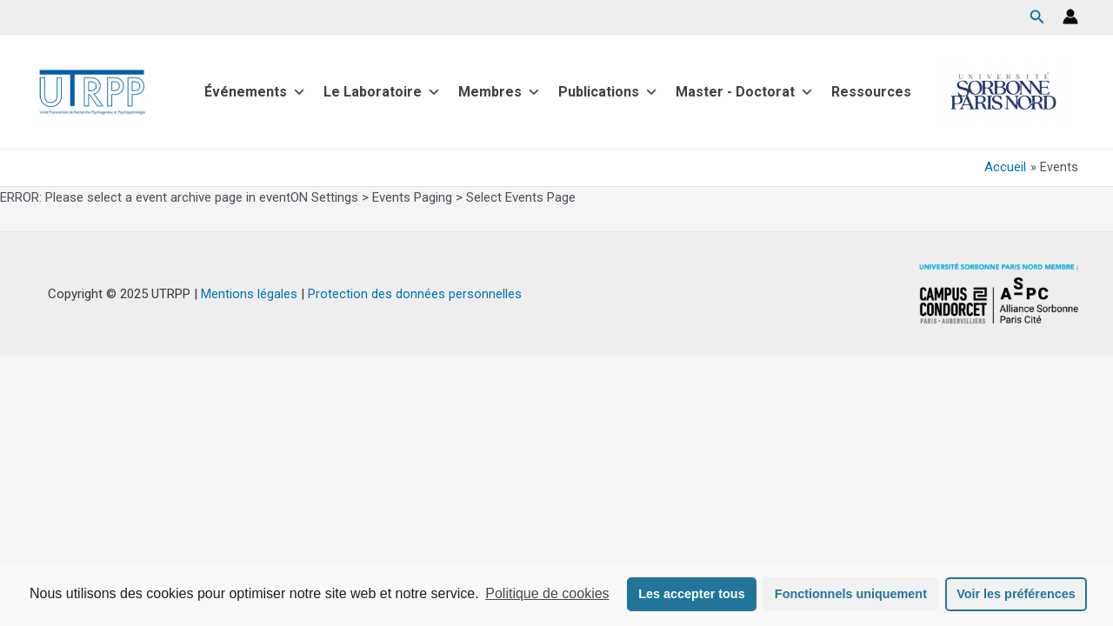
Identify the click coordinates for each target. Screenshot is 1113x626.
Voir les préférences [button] (1016, 594)
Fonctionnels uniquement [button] (851, 594)
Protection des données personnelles (415, 294)
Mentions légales (249, 294)
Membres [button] (499, 91)
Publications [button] (608, 91)
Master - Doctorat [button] (745, 91)
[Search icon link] (1037, 19)
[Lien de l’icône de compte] (1070, 16)
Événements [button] (255, 91)
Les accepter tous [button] (691, 594)
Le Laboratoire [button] (382, 91)
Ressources (871, 91)
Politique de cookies (547, 593)
